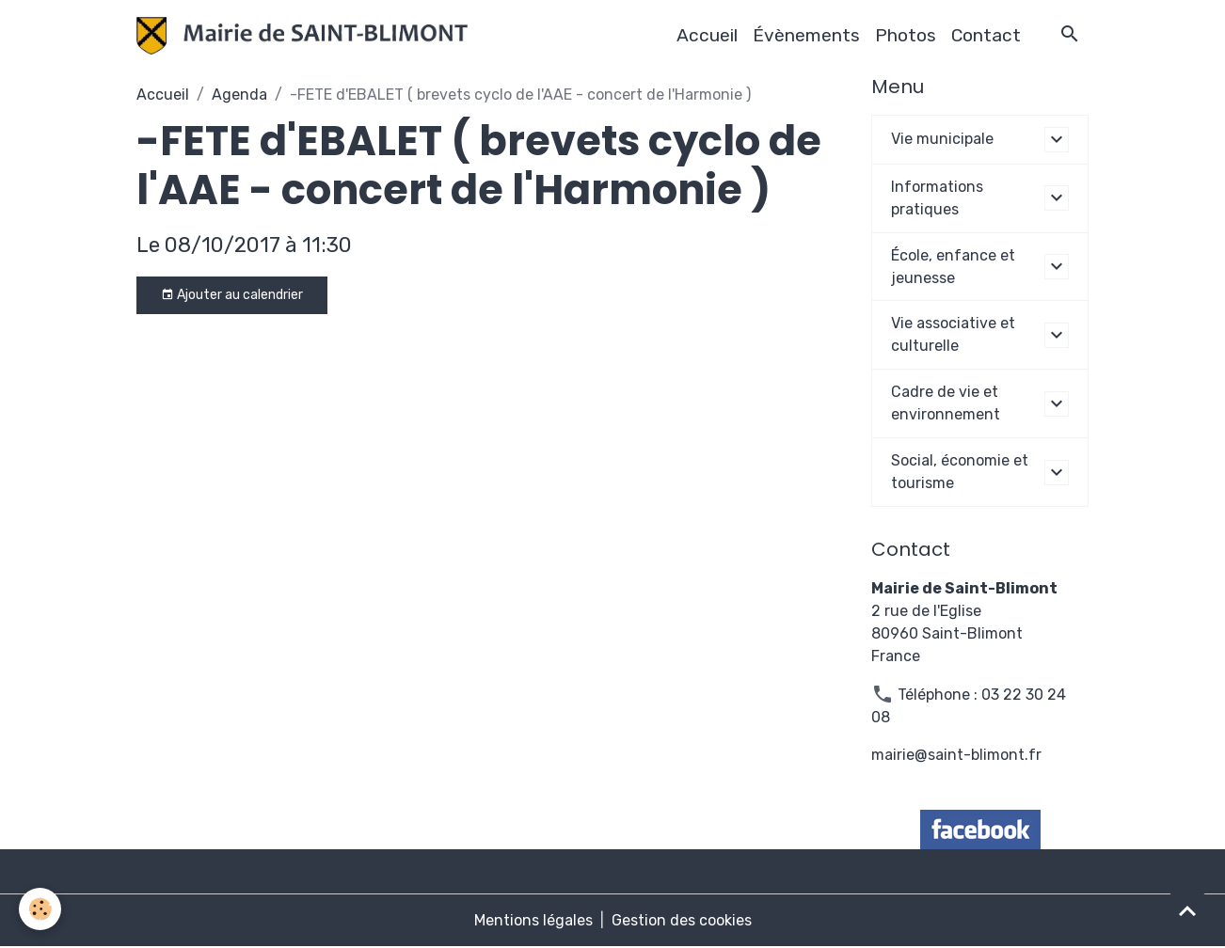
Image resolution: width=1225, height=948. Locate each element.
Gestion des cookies (682, 921)
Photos (905, 35)
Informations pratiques (937, 198)
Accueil (707, 35)
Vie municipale (942, 139)
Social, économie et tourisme (959, 472)
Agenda (239, 94)
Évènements (806, 35)
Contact (986, 35)
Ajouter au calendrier (232, 295)
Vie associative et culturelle (953, 335)
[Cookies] (40, 909)
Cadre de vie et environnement (945, 404)
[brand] (305, 36)
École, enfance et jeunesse (953, 266)
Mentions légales (533, 921)
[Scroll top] (1187, 910)
